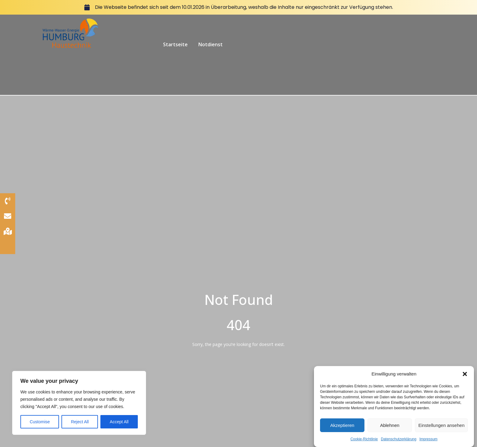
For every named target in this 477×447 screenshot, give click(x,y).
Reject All (80, 421)
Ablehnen (389, 428)
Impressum (428, 442)
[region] (79, 403)
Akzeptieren (342, 428)
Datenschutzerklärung (398, 442)
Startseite (175, 44)
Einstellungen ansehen (441, 428)
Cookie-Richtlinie (364, 442)
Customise (40, 421)
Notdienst (210, 44)
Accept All (119, 421)
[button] (465, 377)
